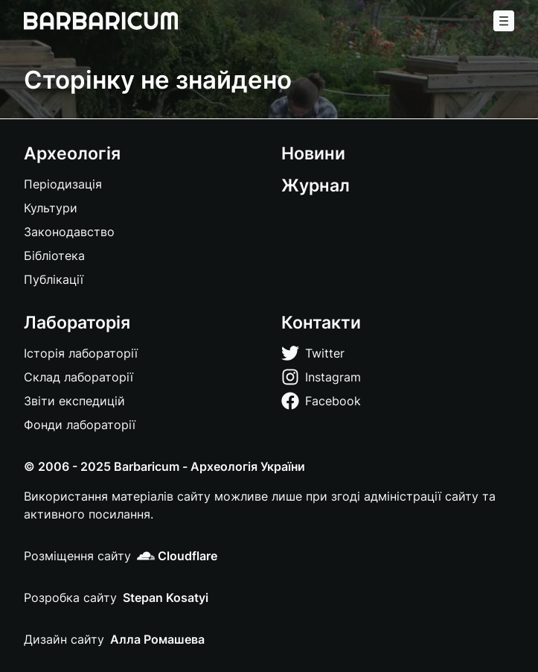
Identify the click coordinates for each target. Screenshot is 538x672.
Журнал (315, 185)
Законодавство (69, 231)
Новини (313, 153)
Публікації (53, 279)
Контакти (321, 322)
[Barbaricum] (101, 21)
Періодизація (63, 184)
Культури (50, 207)
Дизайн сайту (64, 639)
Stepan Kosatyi (165, 597)
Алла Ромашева (157, 639)
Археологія (72, 153)
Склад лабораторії (78, 377)
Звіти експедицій (74, 400)
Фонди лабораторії (79, 424)
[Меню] (503, 21)
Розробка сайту (70, 597)
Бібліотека (54, 255)
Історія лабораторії (81, 353)
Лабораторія (77, 322)
